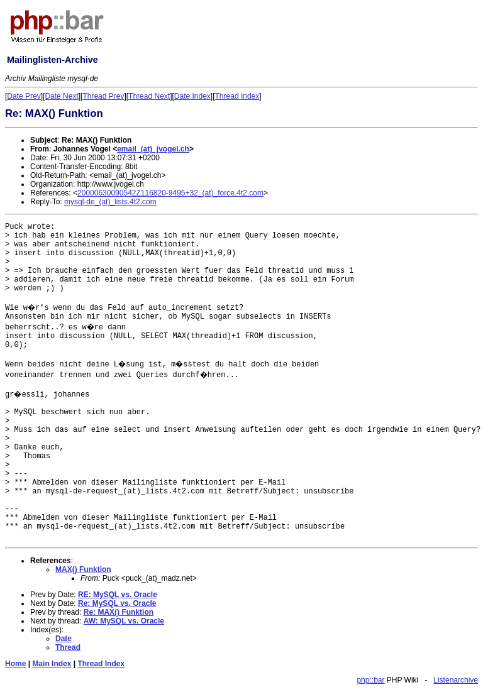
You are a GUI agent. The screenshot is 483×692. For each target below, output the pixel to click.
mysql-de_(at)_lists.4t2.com (110, 201)
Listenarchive (455, 680)
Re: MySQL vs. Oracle (117, 603)
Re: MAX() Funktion (118, 612)
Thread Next (149, 96)
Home (15, 663)
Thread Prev (103, 96)
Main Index (51, 663)
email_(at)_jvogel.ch (153, 149)
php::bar (370, 680)
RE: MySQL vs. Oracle (117, 594)
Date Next (61, 96)
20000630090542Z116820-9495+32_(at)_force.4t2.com (170, 193)
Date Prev (23, 96)
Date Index (192, 96)
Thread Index (237, 96)
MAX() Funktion (83, 569)
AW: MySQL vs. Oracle (124, 621)
